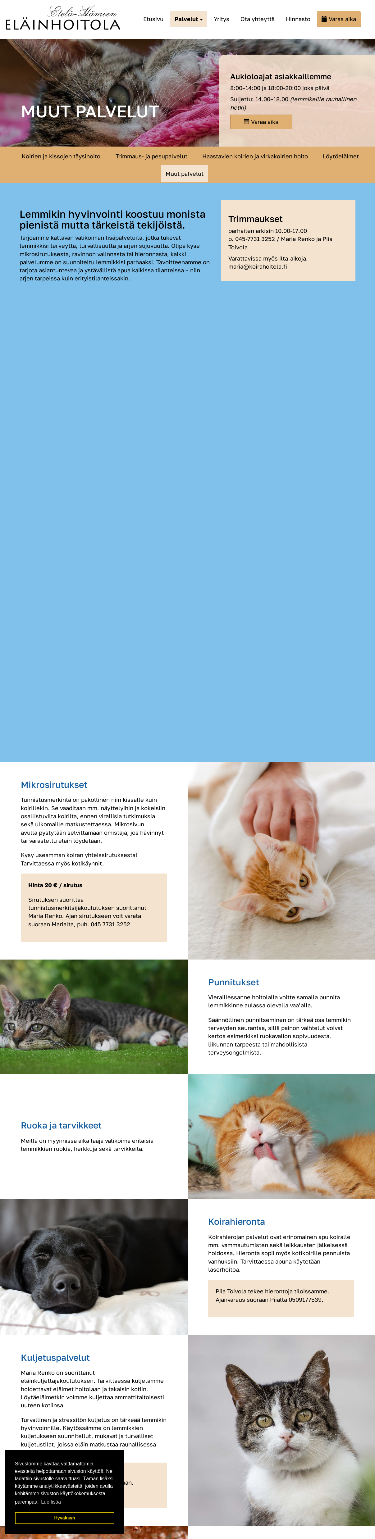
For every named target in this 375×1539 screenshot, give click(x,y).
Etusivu (153, 19)
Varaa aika (342, 19)
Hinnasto (298, 19)
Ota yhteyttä (257, 19)
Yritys (221, 19)
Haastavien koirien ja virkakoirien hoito (255, 156)
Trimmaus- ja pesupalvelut (151, 156)
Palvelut (189, 19)
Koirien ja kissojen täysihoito (61, 156)
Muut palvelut (185, 173)
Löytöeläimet (341, 156)
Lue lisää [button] (51, 1502)
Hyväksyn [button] (64, 1517)
